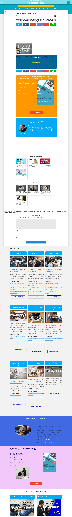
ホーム (15, 511)
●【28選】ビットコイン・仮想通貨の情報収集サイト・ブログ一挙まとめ (53, 322)
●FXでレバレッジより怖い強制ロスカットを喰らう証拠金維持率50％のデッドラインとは (18, 320)
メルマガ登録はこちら (36, 112)
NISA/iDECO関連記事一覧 (36, 386)
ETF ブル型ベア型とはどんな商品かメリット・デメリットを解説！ (41, 166)
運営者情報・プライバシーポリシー (36, 511)
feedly (36, 62)
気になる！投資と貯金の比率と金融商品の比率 (36, 381)
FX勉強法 (27, 8)
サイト (17, 216)
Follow (36, 60)
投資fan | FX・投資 (36, 3)
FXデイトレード (34, 8)
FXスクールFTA (42, 8)
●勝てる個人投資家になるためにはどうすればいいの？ (18, 377)
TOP (15, 8)
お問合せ (55, 8)
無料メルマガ (20, 8)
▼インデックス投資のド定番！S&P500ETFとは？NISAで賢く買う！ (35, 305)
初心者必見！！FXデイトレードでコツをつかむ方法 (31, 166)
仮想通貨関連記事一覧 (54, 330)
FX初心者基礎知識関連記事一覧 (18, 328)
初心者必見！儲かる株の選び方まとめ (51, 166)
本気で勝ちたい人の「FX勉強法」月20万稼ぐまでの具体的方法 (21, 181)
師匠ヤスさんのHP (48, 511)
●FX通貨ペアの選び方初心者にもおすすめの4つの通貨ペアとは (18, 316)
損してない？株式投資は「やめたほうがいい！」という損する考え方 (41, 181)
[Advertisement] (36, 35)
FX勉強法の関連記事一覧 (18, 275)
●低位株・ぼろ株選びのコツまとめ (15, 374)
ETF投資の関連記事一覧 (36, 331)
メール (17, 213)
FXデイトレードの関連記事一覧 (36, 276)
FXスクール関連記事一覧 (54, 275)
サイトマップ (49, 8)
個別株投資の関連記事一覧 (18, 384)
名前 (17, 209)
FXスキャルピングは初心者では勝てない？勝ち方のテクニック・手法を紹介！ (51, 181)
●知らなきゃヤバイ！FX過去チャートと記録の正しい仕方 (18, 263)
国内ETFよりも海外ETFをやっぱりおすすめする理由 (20, 166)
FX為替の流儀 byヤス (48, 418)
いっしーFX (23, 133)
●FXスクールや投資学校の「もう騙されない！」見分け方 (53, 263)
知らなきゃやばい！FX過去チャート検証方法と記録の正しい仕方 (31, 181)
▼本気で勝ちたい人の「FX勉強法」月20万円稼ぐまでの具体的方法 (18, 249)
